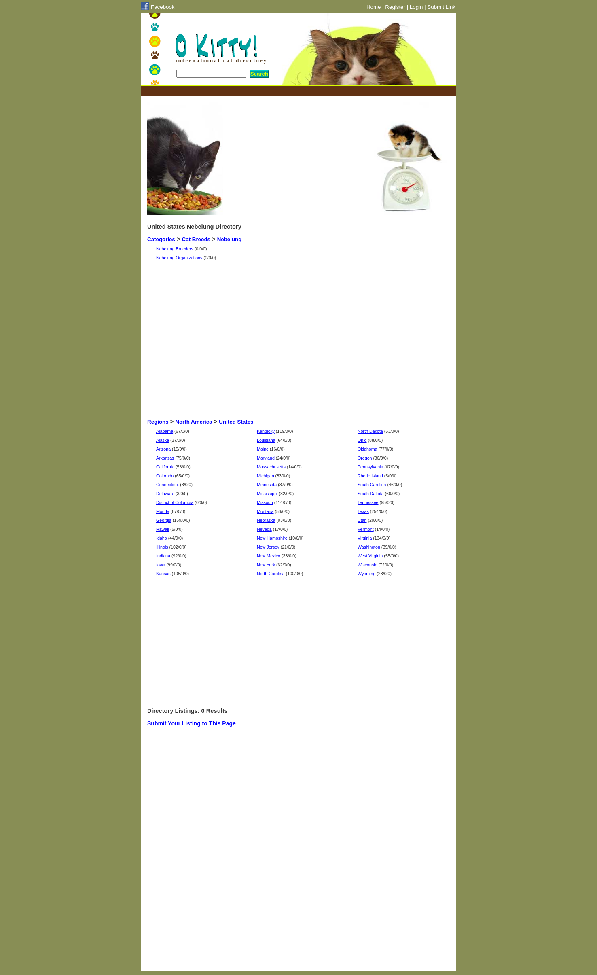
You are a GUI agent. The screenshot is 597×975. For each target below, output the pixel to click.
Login (416, 7)
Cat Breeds (196, 239)
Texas (363, 511)
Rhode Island (370, 475)
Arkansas (165, 458)
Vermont (366, 529)
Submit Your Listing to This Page (191, 723)
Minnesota (267, 484)
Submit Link (441, 7)
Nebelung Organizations (179, 257)
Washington (369, 547)
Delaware (165, 493)
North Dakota (370, 431)
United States (236, 422)
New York (266, 564)
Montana (265, 511)
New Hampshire (272, 538)
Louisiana (266, 440)
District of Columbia (174, 502)
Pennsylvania (370, 466)
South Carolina (372, 484)
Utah (362, 520)
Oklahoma (367, 449)
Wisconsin (367, 564)
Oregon (365, 458)
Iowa (160, 564)
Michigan (265, 475)
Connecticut (167, 484)
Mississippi (267, 493)
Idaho (161, 538)
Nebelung (229, 239)
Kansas (163, 573)
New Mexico (268, 555)
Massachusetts (271, 466)
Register (395, 7)
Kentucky (266, 431)
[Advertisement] (294, 91)
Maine (263, 449)
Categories (161, 239)
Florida (162, 511)
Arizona (163, 449)
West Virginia (370, 555)
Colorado (165, 475)
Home (373, 7)
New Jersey (268, 547)
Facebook (163, 7)
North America (193, 422)
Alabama (164, 431)
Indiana (163, 555)
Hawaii (162, 529)
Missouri (265, 502)
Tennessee (368, 502)
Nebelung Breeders (174, 248)
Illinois (162, 547)
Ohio (362, 440)
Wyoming (366, 573)
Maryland (266, 458)
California (165, 466)
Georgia (163, 520)
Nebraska (266, 520)
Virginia (365, 538)
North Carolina (271, 573)
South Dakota (371, 493)
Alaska (162, 440)
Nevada (264, 529)
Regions (158, 422)
